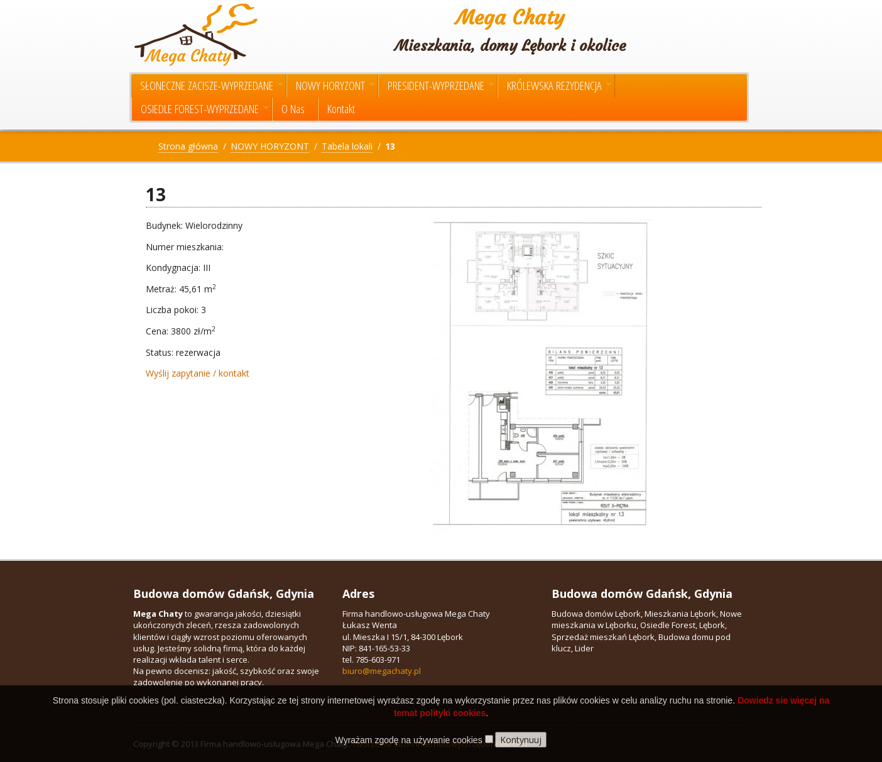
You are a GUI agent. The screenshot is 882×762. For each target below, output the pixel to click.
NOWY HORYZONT (335, 85)
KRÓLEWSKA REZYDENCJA (559, 85)
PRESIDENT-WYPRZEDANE (441, 85)
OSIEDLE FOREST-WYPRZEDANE (204, 109)
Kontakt (341, 109)
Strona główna (188, 146)
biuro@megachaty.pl (381, 670)
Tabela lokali (347, 146)
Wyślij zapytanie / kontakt (197, 373)
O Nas (293, 109)
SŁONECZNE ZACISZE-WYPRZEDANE (211, 85)
